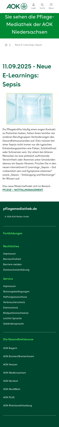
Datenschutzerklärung (16, 270)
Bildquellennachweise (16, 313)
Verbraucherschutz (14, 302)
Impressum (9, 254)
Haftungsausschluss (15, 297)
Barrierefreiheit (12, 259)
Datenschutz (10, 308)
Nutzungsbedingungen (16, 292)
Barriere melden (12, 264)
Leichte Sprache (12, 318)
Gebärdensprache (13, 324)
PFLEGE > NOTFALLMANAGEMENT (23, 190)
